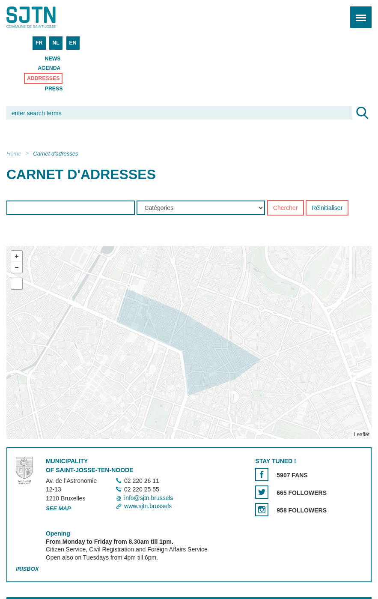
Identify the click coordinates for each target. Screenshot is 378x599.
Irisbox (27, 569)
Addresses (43, 78)
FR (39, 43)
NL (55, 43)
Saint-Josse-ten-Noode (43, 17)
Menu (358, 12)
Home (13, 153)
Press (54, 89)
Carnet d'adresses (55, 153)
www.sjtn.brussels (148, 506)
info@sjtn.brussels (148, 497)
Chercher (285, 208)
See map (58, 508)
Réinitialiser (327, 208)
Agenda (49, 68)
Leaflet (361, 435)
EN (73, 43)
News (53, 59)
